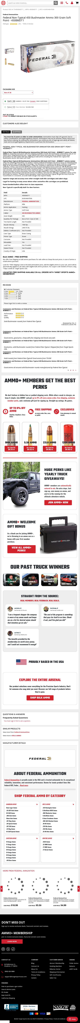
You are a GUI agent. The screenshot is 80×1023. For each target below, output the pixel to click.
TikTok (13, 949)
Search (56, 3)
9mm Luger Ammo (11, 808)
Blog (32, 963)
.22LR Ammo (46, 842)
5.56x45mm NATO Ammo (50, 810)
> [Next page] (75, 370)
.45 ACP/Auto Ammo (12, 810)
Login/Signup (72, 3)
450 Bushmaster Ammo (31, 213)
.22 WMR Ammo (47, 844)
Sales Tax (53, 978)
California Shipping (8, 998)
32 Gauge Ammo (11, 858)
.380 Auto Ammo (11, 816)
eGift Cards (73, 969)
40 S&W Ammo (10, 813)
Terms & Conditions (38, 972)
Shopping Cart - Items (77, 3)
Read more (24, 785)
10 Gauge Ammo (11, 842)
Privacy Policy (35, 975)
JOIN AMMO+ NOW (58, 502)
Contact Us (35, 966)
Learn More (12, 941)
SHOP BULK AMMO (40, 698)
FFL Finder (4, 992)
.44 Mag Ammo (10, 829)
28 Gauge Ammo (11, 855)
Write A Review (28, 24)
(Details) (33, 101)
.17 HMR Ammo (47, 847)
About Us (34, 969)
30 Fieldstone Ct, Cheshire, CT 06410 (10, 965)
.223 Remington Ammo (49, 808)
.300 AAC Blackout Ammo (50, 821)
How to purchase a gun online (11, 986)
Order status (73, 963)
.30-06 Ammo (47, 824)
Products (61, 3)
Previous (1, 889)
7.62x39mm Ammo (48, 816)
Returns (72, 966)
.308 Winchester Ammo (49, 813)
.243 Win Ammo (47, 829)
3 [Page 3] (73, 370)
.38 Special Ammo (11, 824)
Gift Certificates (55, 975)
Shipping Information (57, 972)
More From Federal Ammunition (18, 871)
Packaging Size (9, 89)
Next (79, 889)
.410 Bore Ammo (11, 860)
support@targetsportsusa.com (16, 977)
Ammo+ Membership (57, 963)
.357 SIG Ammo (10, 826)
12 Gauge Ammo (11, 844)
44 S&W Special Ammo (12, 832)
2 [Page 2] (70, 370)
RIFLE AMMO (16, 736)
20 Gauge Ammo (11, 850)
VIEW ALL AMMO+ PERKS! (21, 549)
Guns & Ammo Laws (8, 989)
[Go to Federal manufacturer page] (40, 758)
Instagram (3, 949)
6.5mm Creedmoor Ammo (50, 818)
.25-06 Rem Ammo (48, 832)
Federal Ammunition (30, 201)
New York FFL (5, 995)
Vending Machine (56, 966)
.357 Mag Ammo (11, 821)
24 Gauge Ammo (11, 852)
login (5, 116)
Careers (34, 978)
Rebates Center (55, 969)
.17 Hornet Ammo (48, 850)
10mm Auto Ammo (11, 818)
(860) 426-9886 (66, 3)
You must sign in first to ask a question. (17, 721)
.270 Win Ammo (47, 826)
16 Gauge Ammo (11, 847)
